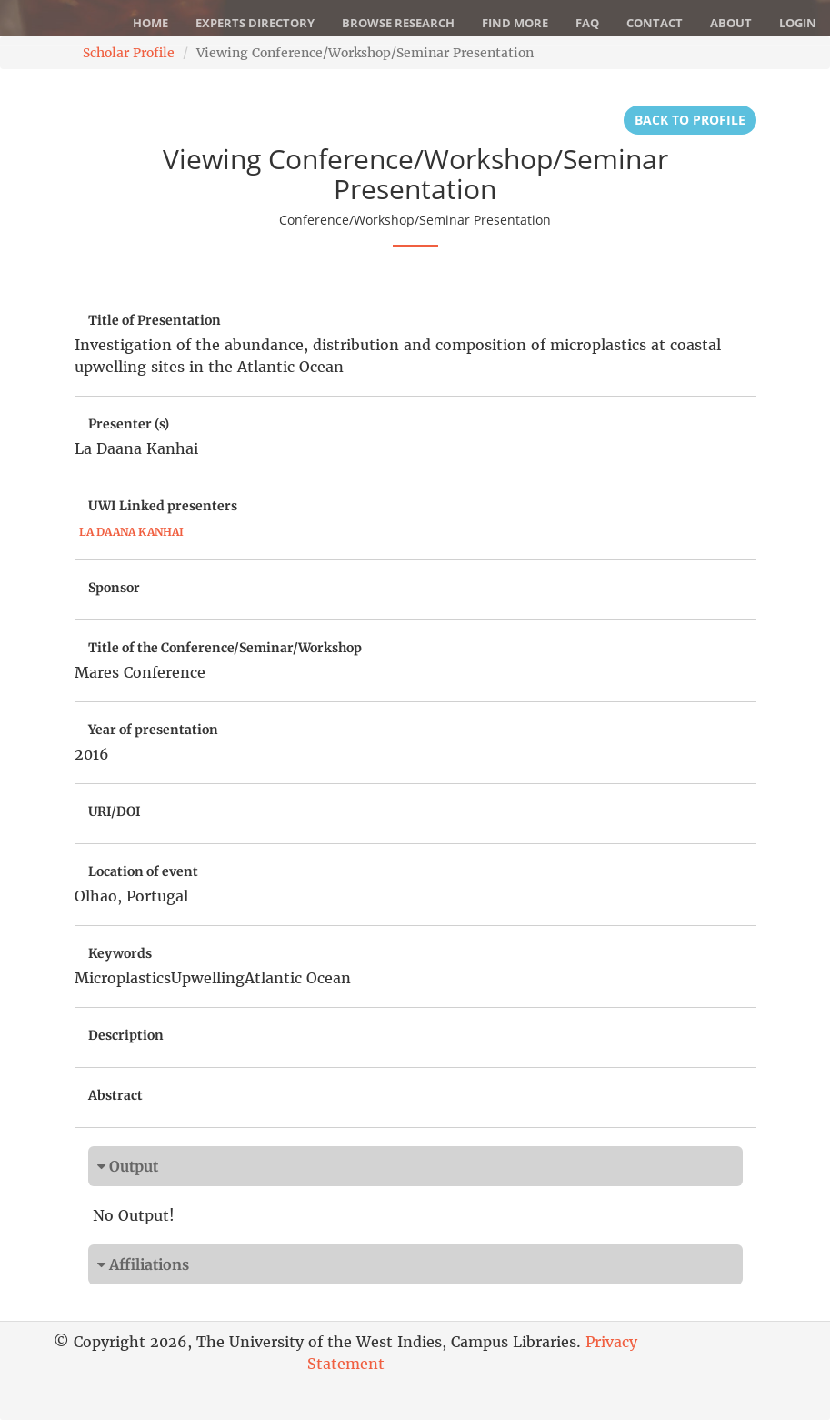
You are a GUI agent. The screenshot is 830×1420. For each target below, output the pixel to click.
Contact (654, 23)
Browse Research (398, 23)
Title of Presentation (154, 320)
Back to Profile (690, 119)
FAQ (587, 23)
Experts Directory (255, 23)
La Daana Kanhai (131, 532)
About (731, 23)
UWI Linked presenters (162, 506)
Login (797, 23)
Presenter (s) (128, 424)
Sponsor (114, 587)
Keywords (120, 953)
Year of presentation (153, 729)
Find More (515, 23)
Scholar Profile (129, 53)
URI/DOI (114, 811)
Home (150, 23)
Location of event (143, 871)
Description (126, 1035)
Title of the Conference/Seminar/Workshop (225, 648)
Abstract (115, 1095)
